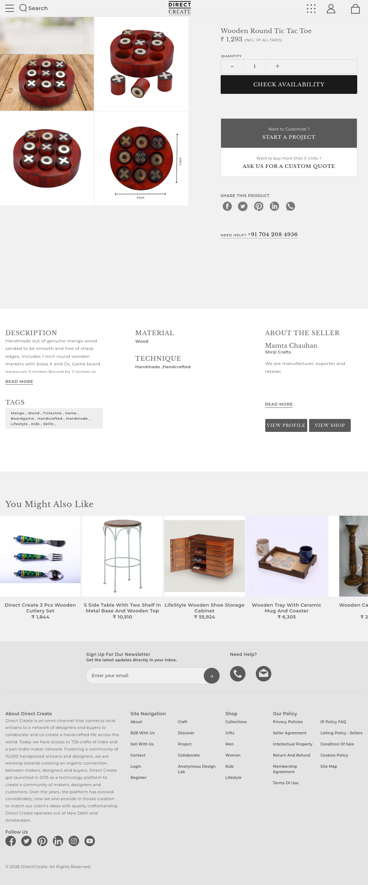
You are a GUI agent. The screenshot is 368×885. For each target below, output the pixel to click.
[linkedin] (274, 206)
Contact (138, 755)
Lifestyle (233, 777)
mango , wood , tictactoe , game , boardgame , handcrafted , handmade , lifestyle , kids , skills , (50, 418)
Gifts (229, 733)
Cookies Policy (334, 755)
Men (229, 744)
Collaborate (189, 755)
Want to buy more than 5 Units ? (288, 163)
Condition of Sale (337, 744)
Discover (186, 733)
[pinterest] (258, 206)
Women (232, 755)
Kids (229, 766)
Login (135, 766)
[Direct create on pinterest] (43, 840)
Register (138, 777)
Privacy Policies (288, 722)
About (136, 722)
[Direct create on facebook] (11, 840)
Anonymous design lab (197, 769)
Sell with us (142, 744)
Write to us (264, 673)
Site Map (329, 766)
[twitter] (242, 206)
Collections (236, 722)
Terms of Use (286, 783)
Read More (19, 381)
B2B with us (142, 733)
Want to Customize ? (288, 134)
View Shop (330, 425)
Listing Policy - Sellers (342, 733)
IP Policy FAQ (333, 722)
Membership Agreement (285, 769)
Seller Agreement (290, 733)
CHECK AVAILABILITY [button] (289, 84)
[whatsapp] (290, 206)
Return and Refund (291, 755)
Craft (182, 722)
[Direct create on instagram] (75, 840)
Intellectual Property (293, 744)
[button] (359, 568)
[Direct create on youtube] (90, 840)
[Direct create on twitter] (27, 840)
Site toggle (9, 8)
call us (238, 673)
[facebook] (227, 206)
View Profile (286, 425)
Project (185, 744)
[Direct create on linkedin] (59, 840)
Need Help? (259, 234)
